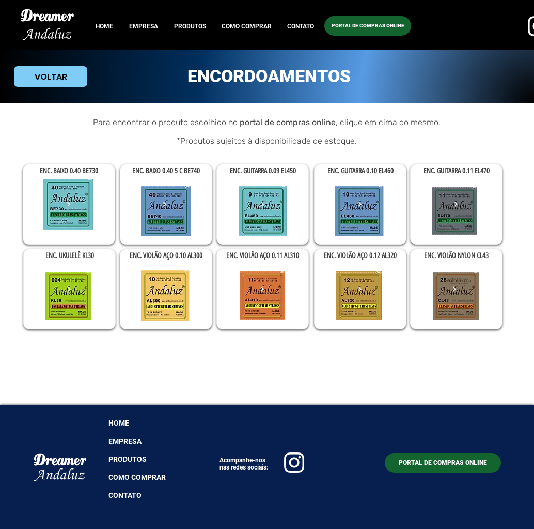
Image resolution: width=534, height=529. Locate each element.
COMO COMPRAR (137, 477)
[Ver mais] (68, 204)
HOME (118, 423)
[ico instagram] (294, 462)
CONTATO (125, 495)
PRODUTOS (127, 459)
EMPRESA (125, 441)
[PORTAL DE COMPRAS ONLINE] (367, 26)
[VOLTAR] (50, 76)
